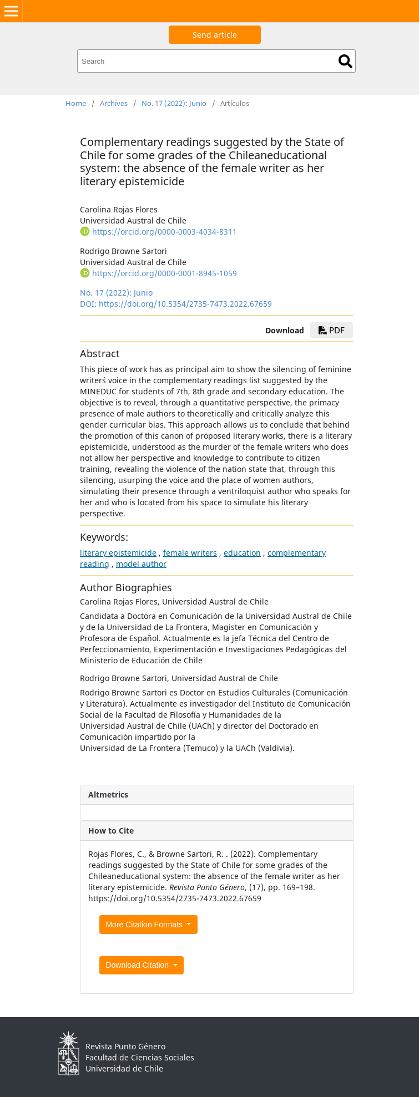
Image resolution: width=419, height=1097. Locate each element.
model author (141, 563)
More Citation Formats (144, 924)
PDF (332, 330)
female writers (190, 552)
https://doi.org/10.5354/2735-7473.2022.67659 (185, 303)
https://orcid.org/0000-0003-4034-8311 (164, 231)
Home (75, 103)
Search (345, 61)
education (242, 552)
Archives (114, 103)
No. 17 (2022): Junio (174, 103)
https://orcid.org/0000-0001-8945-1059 (164, 273)
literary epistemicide (118, 552)
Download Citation (138, 965)
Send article (215, 34)
